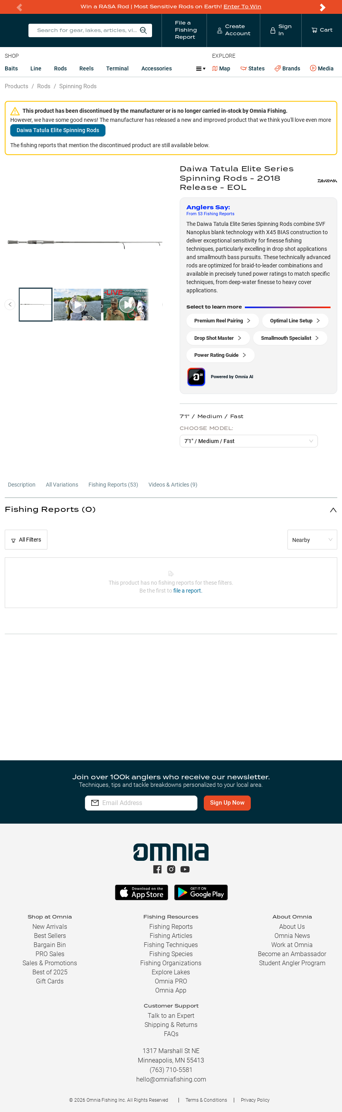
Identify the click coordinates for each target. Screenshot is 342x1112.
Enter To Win (242, 6)
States (253, 68)
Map (221, 68)
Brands (287, 68)
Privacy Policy (255, 1100)
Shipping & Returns (171, 1025)
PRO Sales (50, 954)
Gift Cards (50, 981)
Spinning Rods (78, 85)
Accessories (156, 68)
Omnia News (292, 936)
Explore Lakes (171, 972)
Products (16, 85)
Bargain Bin (50, 945)
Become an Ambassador (292, 954)
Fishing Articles (171, 936)
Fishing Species (171, 954)
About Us (292, 926)
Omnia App (170, 990)
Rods (60, 68)
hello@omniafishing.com (171, 1079)
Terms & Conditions (206, 1100)
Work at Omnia (292, 945)
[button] (171, 509)
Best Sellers (50, 936)
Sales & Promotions (50, 963)
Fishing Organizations (170, 963)
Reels (86, 68)
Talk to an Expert (171, 1015)
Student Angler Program (292, 963)
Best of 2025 (50, 972)
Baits (11, 68)
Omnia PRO (171, 981)
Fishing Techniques (171, 945)
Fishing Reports (171, 926)
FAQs (171, 1034)
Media (322, 68)
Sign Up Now (239, 802)
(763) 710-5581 (171, 1070)
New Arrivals (49, 926)
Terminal (117, 68)
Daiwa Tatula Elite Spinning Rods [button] (58, 130)
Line (35, 68)
